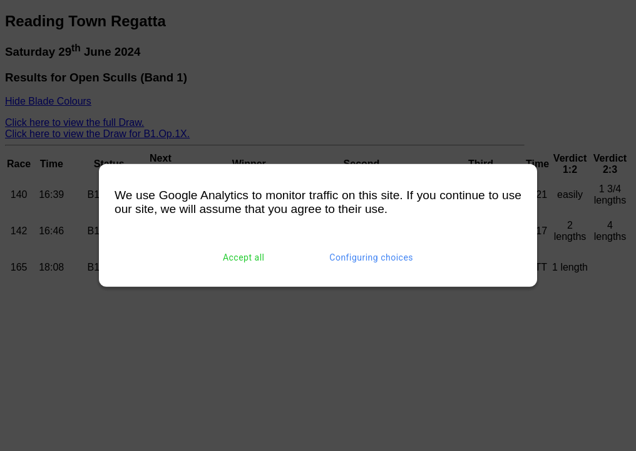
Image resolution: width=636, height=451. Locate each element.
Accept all (244, 257)
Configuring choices (371, 257)
